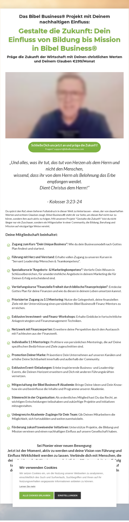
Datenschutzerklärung (115, 517)
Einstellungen (68, 495)
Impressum (98, 517)
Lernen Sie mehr (27, 486)
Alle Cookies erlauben (36, 495)
